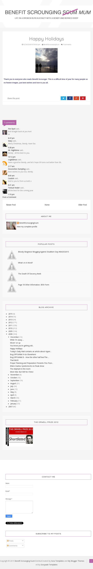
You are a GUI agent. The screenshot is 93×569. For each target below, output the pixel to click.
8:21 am (11, 185)
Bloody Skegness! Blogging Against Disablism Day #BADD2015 (43, 252)
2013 (10, 319)
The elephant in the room (20, 369)
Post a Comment (9, 197)
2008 (10, 334)
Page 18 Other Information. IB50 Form (33, 285)
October (13, 377)
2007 (10, 406)
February (14, 401)
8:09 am (11, 175)
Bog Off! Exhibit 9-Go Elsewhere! (23, 354)
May (12, 392)
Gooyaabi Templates (49, 564)
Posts (10, 541)
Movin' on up (15, 343)
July (12, 386)
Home (47, 205)
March (13, 398)
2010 (10, 328)
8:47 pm (11, 138)
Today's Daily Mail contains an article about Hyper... (30, 351)
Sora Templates (57, 561)
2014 (10, 316)
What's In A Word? (25, 263)
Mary (10, 141)
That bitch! (14, 360)
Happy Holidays (16, 348)
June (12, 389)
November (14, 374)
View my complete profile (27, 226)
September (15, 380)
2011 (10, 325)
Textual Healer (14, 188)
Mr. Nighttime (13, 150)
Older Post (82, 205)
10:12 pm (11, 157)
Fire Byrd (11, 129)
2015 (10, 314)
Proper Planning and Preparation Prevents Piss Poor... (31, 363)
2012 (10, 322)
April (12, 395)
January (13, 403)
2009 (10, 331)
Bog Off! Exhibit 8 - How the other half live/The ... (29, 357)
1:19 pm (11, 194)
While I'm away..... (17, 340)
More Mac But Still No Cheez (21, 372)
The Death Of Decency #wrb (29, 274)
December (14, 337)
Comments (12, 546)
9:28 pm (11, 147)
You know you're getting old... (22, 345)
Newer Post (11, 205)
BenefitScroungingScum (29, 223)
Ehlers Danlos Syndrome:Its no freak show (27, 366)
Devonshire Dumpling (16, 169)
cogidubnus (12, 159)
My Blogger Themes (76, 561)
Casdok (11, 178)
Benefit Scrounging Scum (25, 561)
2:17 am (11, 166)
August (13, 383)
